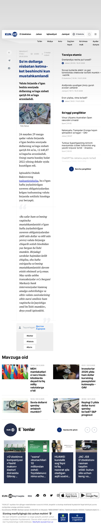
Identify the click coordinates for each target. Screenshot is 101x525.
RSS (30, 496)
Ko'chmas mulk (83, 43)
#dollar (30, 336)
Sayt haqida (18, 496)
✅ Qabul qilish (63, 518)
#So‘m (29, 347)
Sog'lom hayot (70, 43)
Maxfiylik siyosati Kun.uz (43, 522)
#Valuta (30, 341)
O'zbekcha (78, 34)
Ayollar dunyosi (96, 43)
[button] (87, 430)
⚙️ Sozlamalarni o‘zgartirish (77, 518)
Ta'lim (39, 41)
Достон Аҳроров (40, 327)
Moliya (50, 41)
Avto (60, 41)
